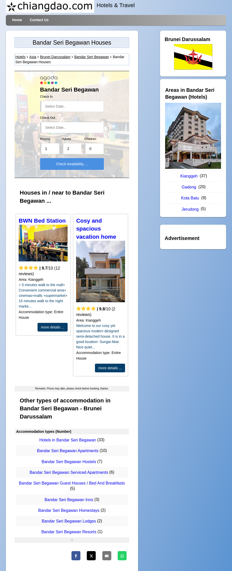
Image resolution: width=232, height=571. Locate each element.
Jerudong (190, 209)
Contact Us (39, 20)
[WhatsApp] (122, 555)
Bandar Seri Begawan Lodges (69, 521)
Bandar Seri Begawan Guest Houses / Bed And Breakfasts (72, 483)
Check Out (47, 118)
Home (17, 20)
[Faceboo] (75, 555)
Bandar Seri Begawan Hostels (69, 462)
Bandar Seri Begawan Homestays (69, 510)
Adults (66, 139)
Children (90, 139)
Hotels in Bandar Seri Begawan (67, 440)
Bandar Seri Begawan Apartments (68, 451)
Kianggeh (189, 176)
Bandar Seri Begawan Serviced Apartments (69, 472)
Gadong (189, 187)
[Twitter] (91, 555)
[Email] (106, 555)
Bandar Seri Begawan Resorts (68, 532)
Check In (46, 96)
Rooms (45, 139)
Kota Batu (190, 198)
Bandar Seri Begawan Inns (69, 500)
